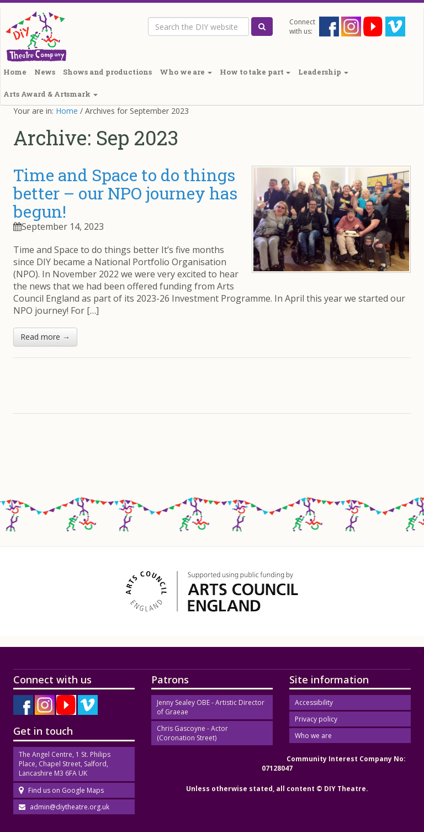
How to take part (255, 72)
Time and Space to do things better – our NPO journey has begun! (125, 193)
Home (67, 111)
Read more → (45, 336)
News (45, 72)
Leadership (323, 72)
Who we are (186, 72)
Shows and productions (107, 72)
